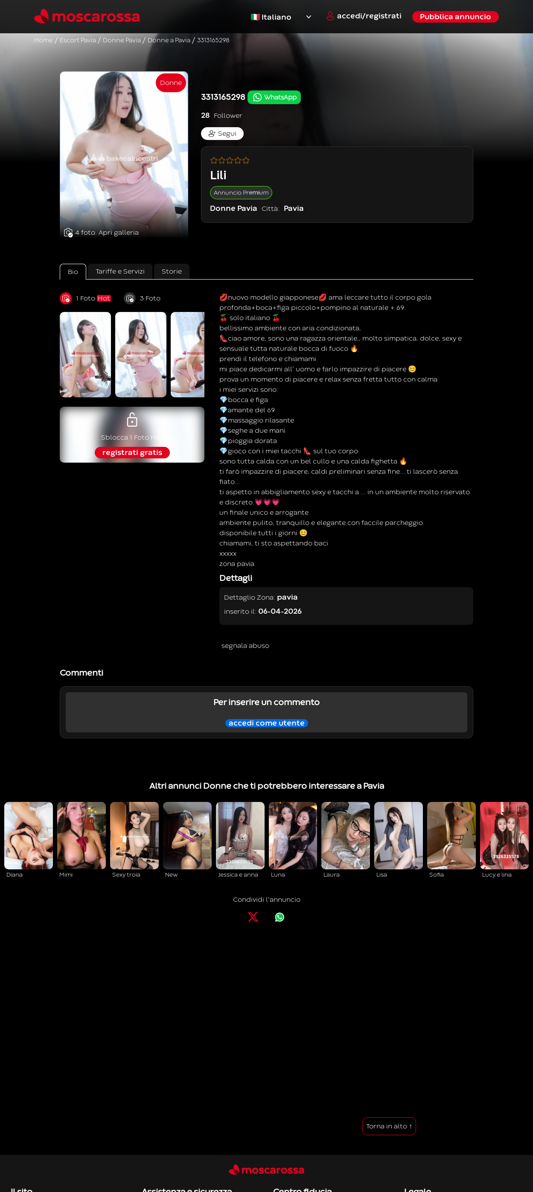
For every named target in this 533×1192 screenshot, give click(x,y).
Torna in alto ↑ (389, 1126)
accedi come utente (267, 723)
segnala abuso (245, 645)
